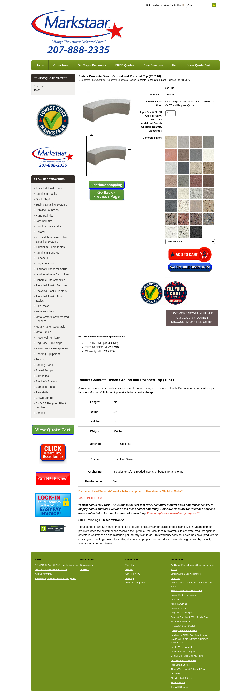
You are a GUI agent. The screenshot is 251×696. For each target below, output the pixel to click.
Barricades (42, 375)
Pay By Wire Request (181, 647)
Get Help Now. (154, 5)
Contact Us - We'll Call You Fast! (187, 656)
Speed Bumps (44, 370)
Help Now (175, 599)
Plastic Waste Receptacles (52, 348)
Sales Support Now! (180, 621)
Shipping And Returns (181, 678)
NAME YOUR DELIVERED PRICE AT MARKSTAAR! (189, 641)
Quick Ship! (43, 199)
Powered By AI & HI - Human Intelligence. (55, 578)
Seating (40, 412)
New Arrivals (86, 565)
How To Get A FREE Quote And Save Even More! (192, 584)
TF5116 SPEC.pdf (96, 347)
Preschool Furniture (48, 337)
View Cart (130, 565)
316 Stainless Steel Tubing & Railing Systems (52, 239)
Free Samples (153, 65)
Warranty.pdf (93, 351)
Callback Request (179, 608)
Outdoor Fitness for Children (53, 274)
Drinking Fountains (47, 210)
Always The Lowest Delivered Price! (188, 669)
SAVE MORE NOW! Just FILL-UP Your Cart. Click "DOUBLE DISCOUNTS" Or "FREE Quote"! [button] (192, 317)
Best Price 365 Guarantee (183, 660)
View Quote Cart (174, 5)
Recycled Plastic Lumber (51, 188)
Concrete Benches (117, 80)
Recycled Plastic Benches (51, 285)
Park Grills (42, 392)
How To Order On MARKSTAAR (186, 590)
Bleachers (42, 258)
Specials (84, 569)
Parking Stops (44, 365)
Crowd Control (44, 397)
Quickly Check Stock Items (184, 630)
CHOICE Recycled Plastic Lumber (51, 405)
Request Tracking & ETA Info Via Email (190, 617)
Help (175, 65)
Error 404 (175, 674)
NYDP (174, 569)
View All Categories (135, 582)
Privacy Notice (178, 682)
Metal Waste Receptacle (50, 326)
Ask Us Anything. (43, 574)
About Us (175, 578)
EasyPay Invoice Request (183, 651)
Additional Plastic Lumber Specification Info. (192, 565)
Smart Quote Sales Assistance (186, 574)
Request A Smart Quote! (183, 626)
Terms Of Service (179, 687)
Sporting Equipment (48, 354)
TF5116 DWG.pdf (96, 343)
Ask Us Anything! (179, 604)
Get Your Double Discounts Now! (51, 569)
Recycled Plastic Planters (51, 290)
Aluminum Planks (46, 193)
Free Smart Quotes (180, 665)
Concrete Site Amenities (93, 80)
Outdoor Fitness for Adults (51, 269)
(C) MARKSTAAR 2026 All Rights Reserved (56, 565)
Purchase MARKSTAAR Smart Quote (189, 635)
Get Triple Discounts (91, 65)
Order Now (60, 65)
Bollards (41, 232)
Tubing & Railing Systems (51, 204)
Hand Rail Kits (44, 215)
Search (129, 569)
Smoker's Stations (47, 381)
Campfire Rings (45, 386)
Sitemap (130, 578)
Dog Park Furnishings (49, 343)
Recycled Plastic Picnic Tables (50, 298)
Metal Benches (45, 311)
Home (40, 65)
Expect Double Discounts (183, 595)
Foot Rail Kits (44, 221)
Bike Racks (42, 306)
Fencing (40, 359)
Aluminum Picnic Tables (50, 247)
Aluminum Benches (47, 252)
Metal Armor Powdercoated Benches (52, 319)
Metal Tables (43, 332)
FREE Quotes (124, 65)
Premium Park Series (49, 226)
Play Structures (45, 263)
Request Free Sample (181, 612)
